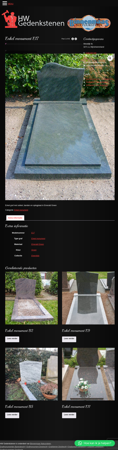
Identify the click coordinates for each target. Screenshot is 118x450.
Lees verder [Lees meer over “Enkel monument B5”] (12, 415)
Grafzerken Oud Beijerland (97, 85)
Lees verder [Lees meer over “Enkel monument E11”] (69, 415)
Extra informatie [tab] (15, 218)
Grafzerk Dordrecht (95, 447)
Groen (33, 250)
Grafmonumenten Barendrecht (12, 447)
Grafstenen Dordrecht (58, 447)
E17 (33, 233)
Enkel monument (21, 210)
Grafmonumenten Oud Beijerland (99, 79)
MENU (10, 4)
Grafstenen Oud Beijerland (97, 82)
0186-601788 (91, 53)
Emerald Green (37, 244)
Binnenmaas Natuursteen (40, 444)
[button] (95, 443)
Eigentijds (35, 256)
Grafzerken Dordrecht (77, 447)
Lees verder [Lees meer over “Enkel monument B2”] (12, 338)
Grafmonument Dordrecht (36, 447)
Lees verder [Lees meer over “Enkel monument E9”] (69, 338)
